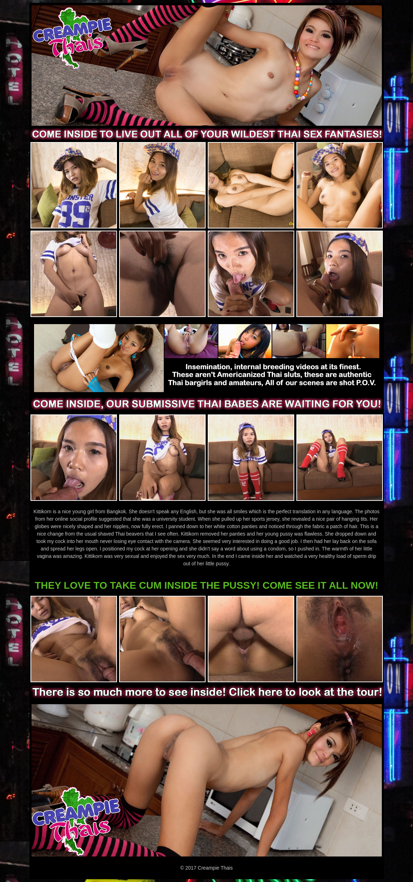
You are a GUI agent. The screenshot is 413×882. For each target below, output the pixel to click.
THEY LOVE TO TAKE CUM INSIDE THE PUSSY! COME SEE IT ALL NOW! (206, 585)
